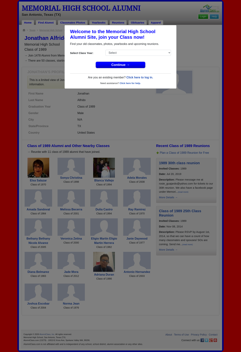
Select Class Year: (81, 53)
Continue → (120, 65)
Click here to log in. (139, 77)
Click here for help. (130, 83)
